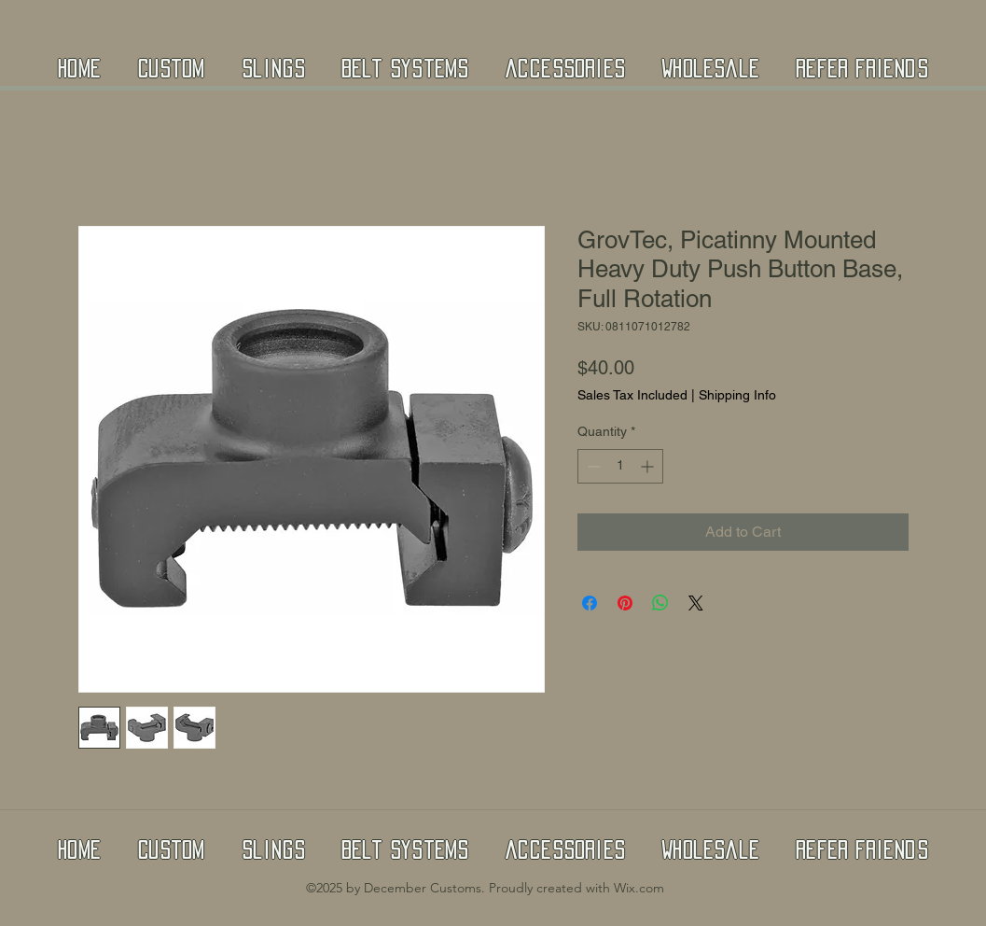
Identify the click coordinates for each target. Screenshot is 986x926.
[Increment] (648, 466)
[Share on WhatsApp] (660, 603)
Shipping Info (737, 394)
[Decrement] (592, 466)
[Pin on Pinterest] (625, 603)
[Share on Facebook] (589, 603)
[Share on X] (696, 603)
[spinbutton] (620, 466)
